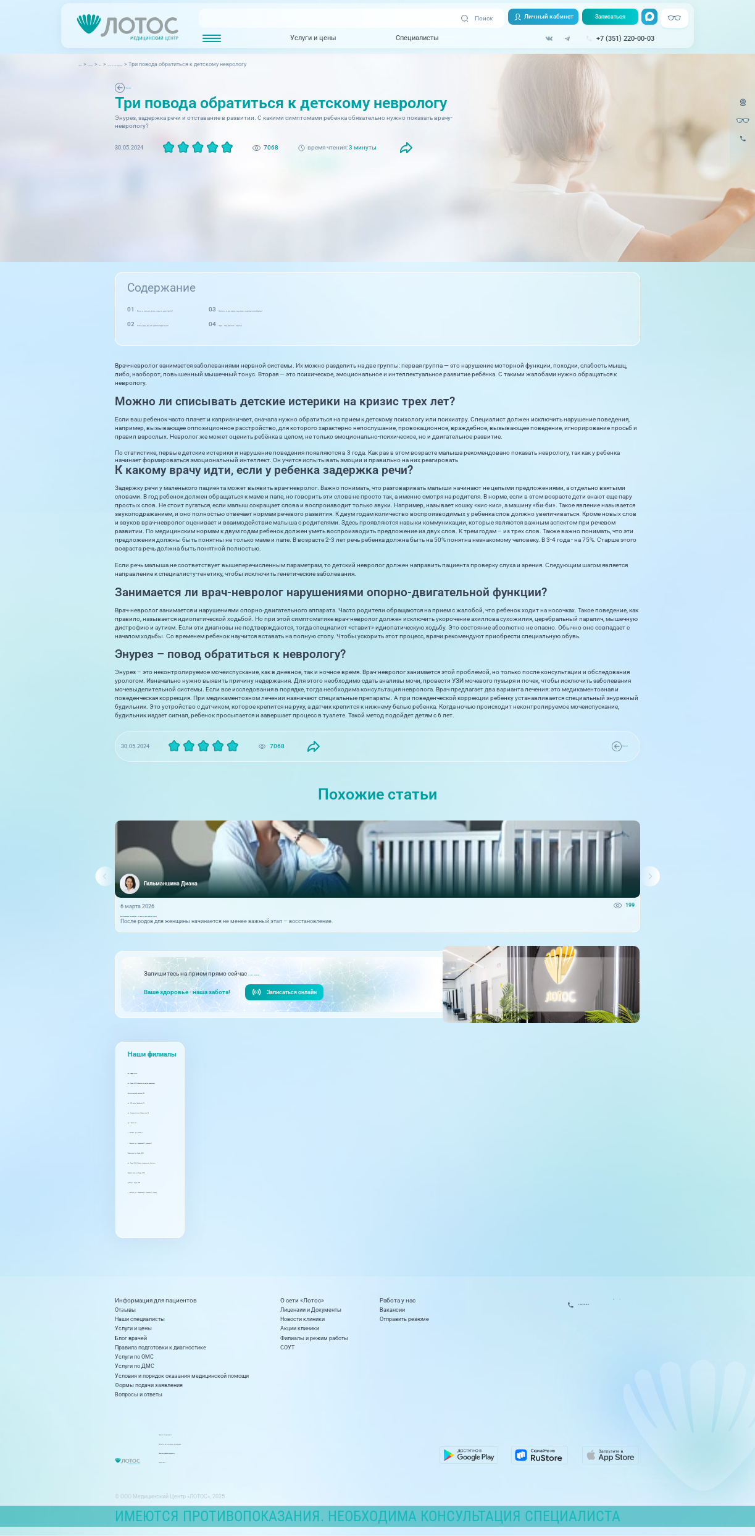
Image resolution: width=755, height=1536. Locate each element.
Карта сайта (296, 1466)
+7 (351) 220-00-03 (275, 985)
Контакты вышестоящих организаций (329, 1448)
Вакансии (392, 1310)
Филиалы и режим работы (314, 1338)
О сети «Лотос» (302, 1301)
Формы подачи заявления (149, 1385)
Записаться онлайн (289, 1005)
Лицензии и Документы (310, 1310)
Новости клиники (302, 1319)
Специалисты (401, 39)
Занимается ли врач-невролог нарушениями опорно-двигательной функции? (473, 309)
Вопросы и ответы (138, 1394)
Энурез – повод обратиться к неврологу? (419, 324)
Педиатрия (142, 87)
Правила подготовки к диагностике (160, 1347)
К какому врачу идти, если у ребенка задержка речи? (214, 324)
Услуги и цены (298, 39)
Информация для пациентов (156, 1301)
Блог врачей (131, 1338)
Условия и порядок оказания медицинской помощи (182, 1376)
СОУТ (287, 1347)
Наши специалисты (140, 1319)
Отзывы (125, 1310)
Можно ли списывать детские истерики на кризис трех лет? (225, 309)
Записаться (603, 18)
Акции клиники (299, 1328)
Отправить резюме (404, 1319)
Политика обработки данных (317, 1457)
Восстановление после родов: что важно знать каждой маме (202, 922)
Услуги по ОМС (134, 1357)
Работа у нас (397, 1301)
